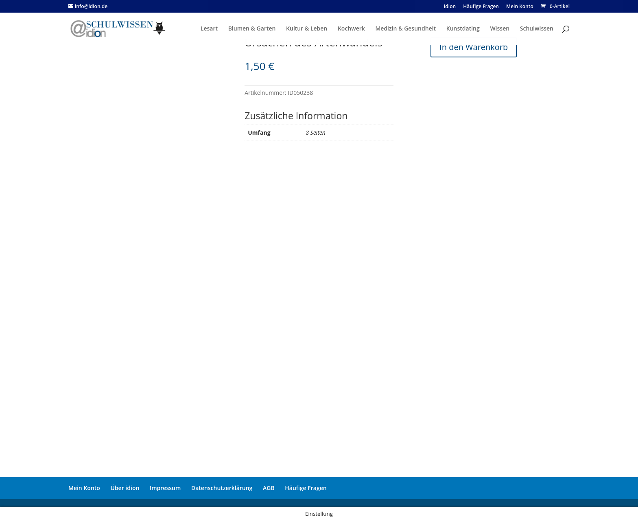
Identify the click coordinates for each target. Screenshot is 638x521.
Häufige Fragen (305, 488)
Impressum (165, 488)
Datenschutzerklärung (221, 488)
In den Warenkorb (473, 47)
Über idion (125, 488)
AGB (269, 488)
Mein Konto (84, 488)
